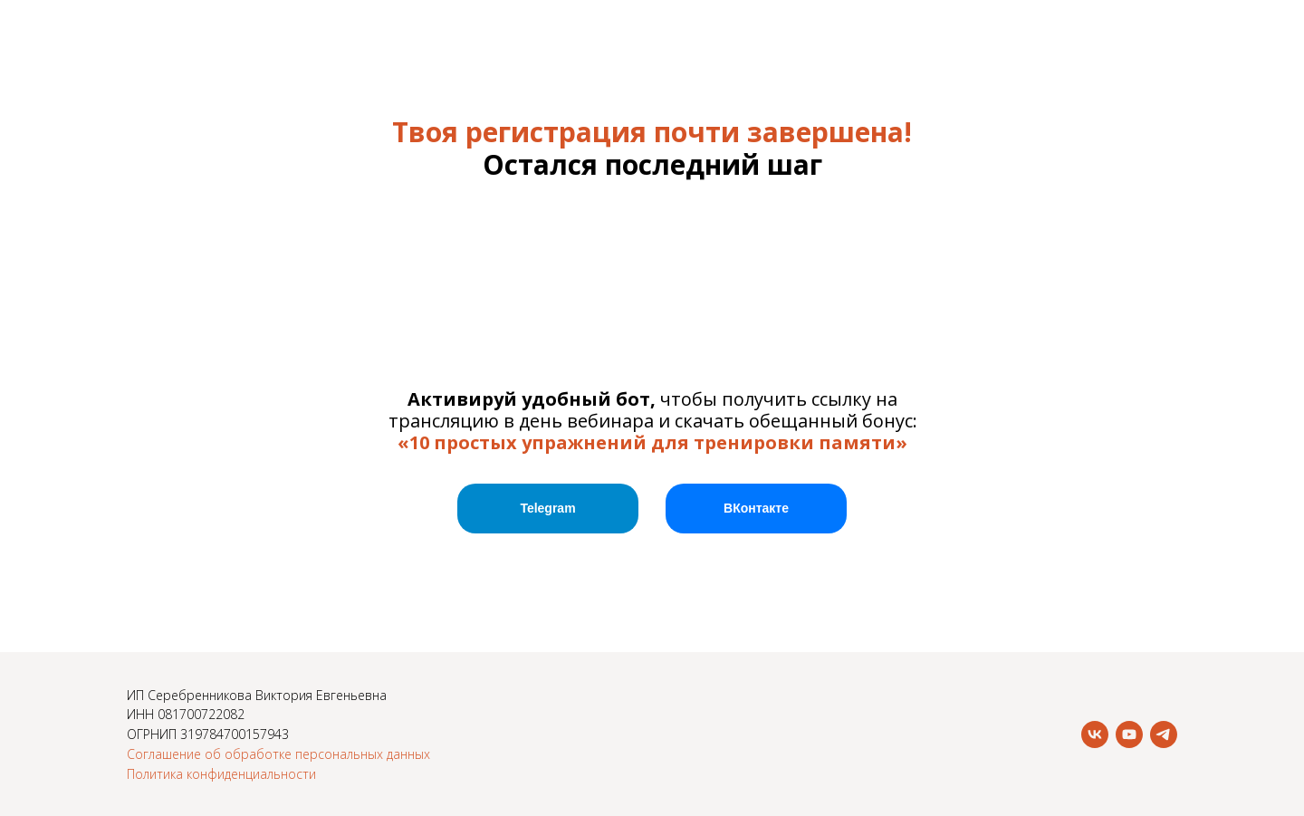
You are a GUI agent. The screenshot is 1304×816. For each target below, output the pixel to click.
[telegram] (1163, 734)
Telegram (547, 508)
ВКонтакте (756, 508)
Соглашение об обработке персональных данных (278, 754)
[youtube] (1129, 734)
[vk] (1094, 734)
